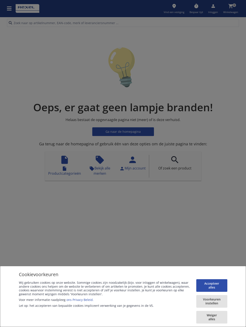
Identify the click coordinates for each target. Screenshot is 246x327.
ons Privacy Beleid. (80, 300)
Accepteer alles (211, 285)
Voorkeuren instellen (212, 301)
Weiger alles (212, 317)
